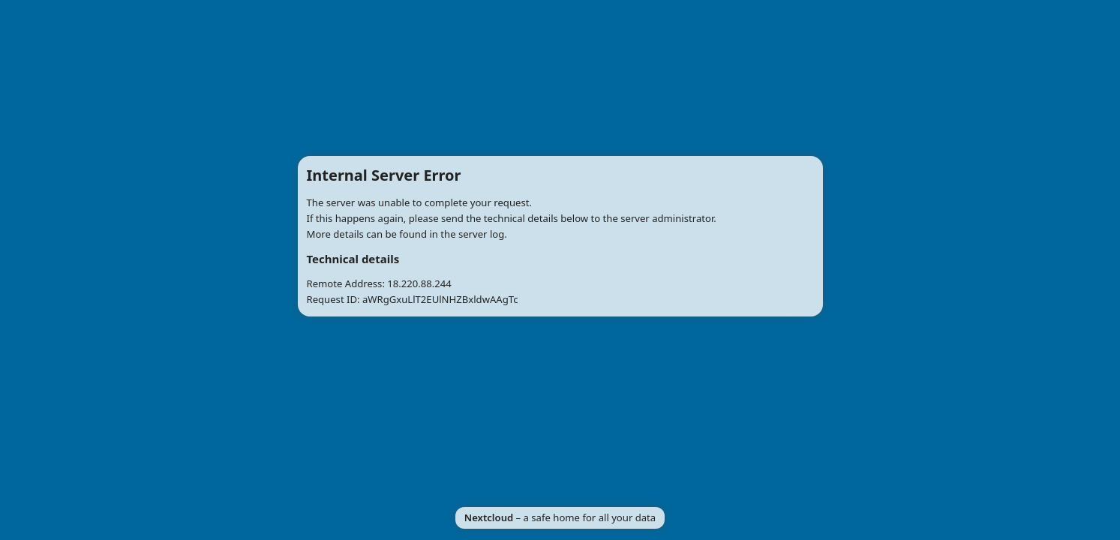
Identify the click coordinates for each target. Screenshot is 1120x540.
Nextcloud (488, 517)
